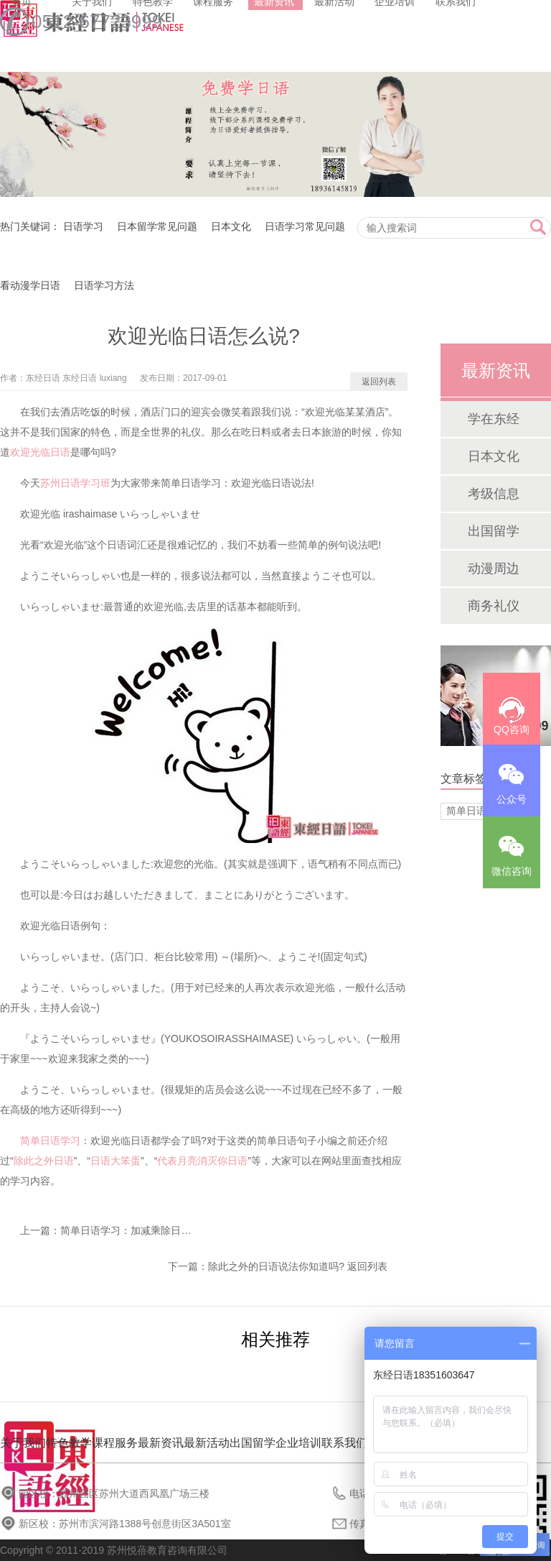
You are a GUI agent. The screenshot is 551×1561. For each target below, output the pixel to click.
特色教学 (69, 1443)
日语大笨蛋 (115, 1160)
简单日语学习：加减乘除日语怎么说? (143, 1230)
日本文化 (231, 226)
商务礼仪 (493, 606)
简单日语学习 (50, 1140)
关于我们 (23, 1443)
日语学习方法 (104, 285)
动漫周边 (493, 568)
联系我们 (344, 1443)
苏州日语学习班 (75, 483)
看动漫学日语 (30, 285)
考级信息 (493, 494)
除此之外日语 (44, 1160)
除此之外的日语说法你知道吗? (276, 1266)
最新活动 (207, 1443)
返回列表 (379, 382)
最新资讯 (161, 1443)
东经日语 (43, 378)
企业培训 (298, 1443)
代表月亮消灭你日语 (202, 1160)
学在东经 (493, 419)
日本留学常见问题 (157, 226)
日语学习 (83, 226)
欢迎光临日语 (40, 452)
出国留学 (493, 531)
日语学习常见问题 (305, 226)
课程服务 (115, 1443)
